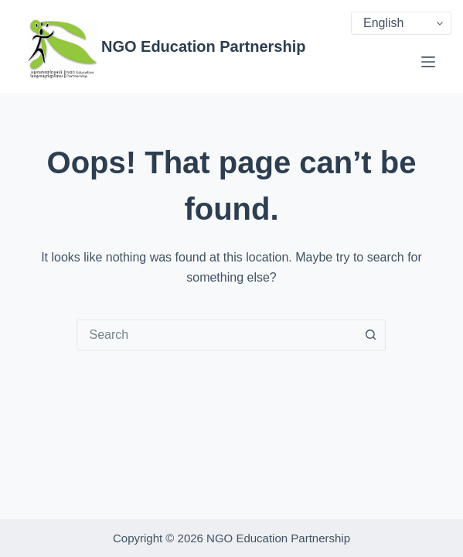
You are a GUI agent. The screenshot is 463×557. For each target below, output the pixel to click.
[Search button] (370, 335)
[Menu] (428, 62)
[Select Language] (401, 23)
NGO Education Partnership (203, 46)
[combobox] (216, 335)
